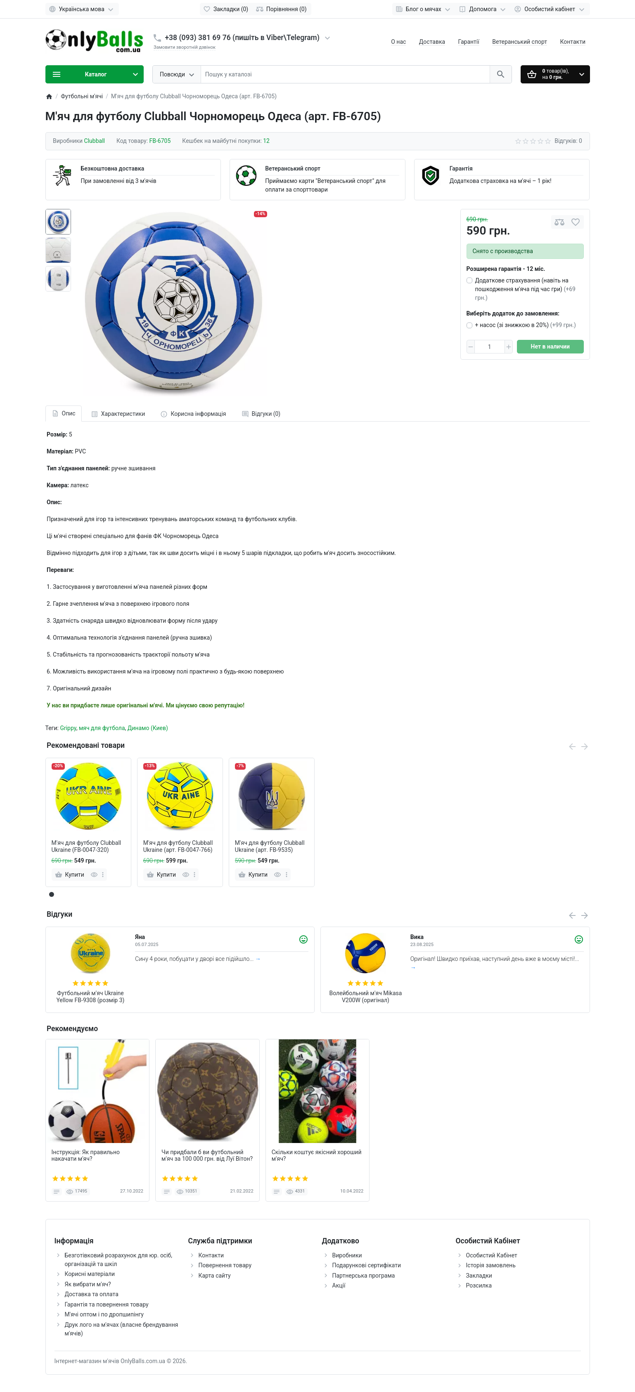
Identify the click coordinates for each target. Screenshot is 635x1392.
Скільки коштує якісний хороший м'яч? (317, 1155)
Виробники (347, 1255)
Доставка (432, 41)
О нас (398, 41)
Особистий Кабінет (491, 1255)
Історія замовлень (491, 1265)
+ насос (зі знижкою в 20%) (525, 325)
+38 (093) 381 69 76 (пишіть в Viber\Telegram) (242, 37)
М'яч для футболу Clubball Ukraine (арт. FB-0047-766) (178, 846)
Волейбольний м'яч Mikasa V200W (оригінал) (365, 996)
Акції (339, 1285)
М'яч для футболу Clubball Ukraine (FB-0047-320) (86, 846)
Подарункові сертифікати (366, 1265)
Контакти (573, 41)
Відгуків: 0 (568, 141)
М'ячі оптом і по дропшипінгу (104, 1314)
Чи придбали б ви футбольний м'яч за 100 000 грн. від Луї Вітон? (207, 1155)
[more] (103, 874)
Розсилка (479, 1285)
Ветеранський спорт (519, 41)
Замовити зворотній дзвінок (185, 47)
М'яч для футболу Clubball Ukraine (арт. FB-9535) (270, 846)
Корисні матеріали (90, 1274)
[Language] (82, 9)
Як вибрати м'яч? (88, 1284)
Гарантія (461, 168)
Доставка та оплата (91, 1294)
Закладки (479, 1275)
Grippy (68, 728)
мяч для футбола (102, 728)
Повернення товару (225, 1265)
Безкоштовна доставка (113, 168)
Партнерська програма (363, 1275)
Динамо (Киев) (148, 728)
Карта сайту (215, 1275)
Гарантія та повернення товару (107, 1304)
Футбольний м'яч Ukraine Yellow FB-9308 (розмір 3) (90, 996)
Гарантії (468, 41)
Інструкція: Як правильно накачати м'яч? (86, 1155)
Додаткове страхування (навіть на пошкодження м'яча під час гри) (525, 289)
